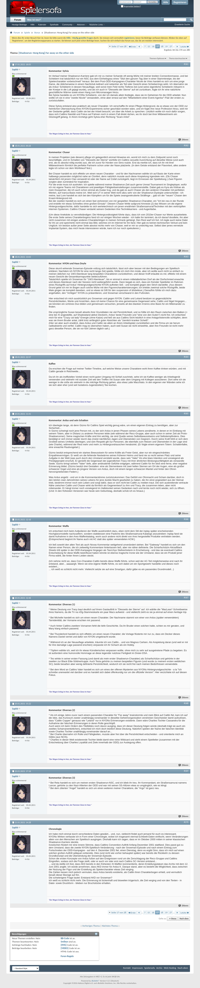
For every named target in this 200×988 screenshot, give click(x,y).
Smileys (64, 941)
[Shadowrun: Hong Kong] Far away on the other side (46, 52)
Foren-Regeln (67, 956)
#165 (186, 413)
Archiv (159, 967)
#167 (186, 597)
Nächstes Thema (110, 925)
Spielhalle (54, 25)
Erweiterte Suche (182, 24)
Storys (37, 32)
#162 (186, 145)
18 (162, 46)
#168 (186, 703)
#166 (186, 519)
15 (149, 46)
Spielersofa (149, 967)
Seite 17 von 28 (119, 46)
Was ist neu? (34, 20)
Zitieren (183, 140)
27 (171, 46)
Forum (17, 20)
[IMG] (63, 945)
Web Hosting (170, 967)
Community (67, 25)
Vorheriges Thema (91, 925)
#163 (186, 256)
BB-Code (65, 938)
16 (153, 46)
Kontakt (127, 967)
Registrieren (180, 2)
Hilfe (165, 2)
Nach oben (184, 918)
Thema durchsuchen (177, 58)
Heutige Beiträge (19, 25)
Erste (132, 46)
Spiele (27, 32)
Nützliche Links (96, 25)
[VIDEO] (64, 948)
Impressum (137, 967)
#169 (186, 771)
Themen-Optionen (157, 58)
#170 (186, 822)
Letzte (184, 46)
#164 (186, 357)
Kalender (42, 25)
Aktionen (81, 25)
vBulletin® (95, 981)
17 (157, 46)
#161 (186, 64)
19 (166, 46)
